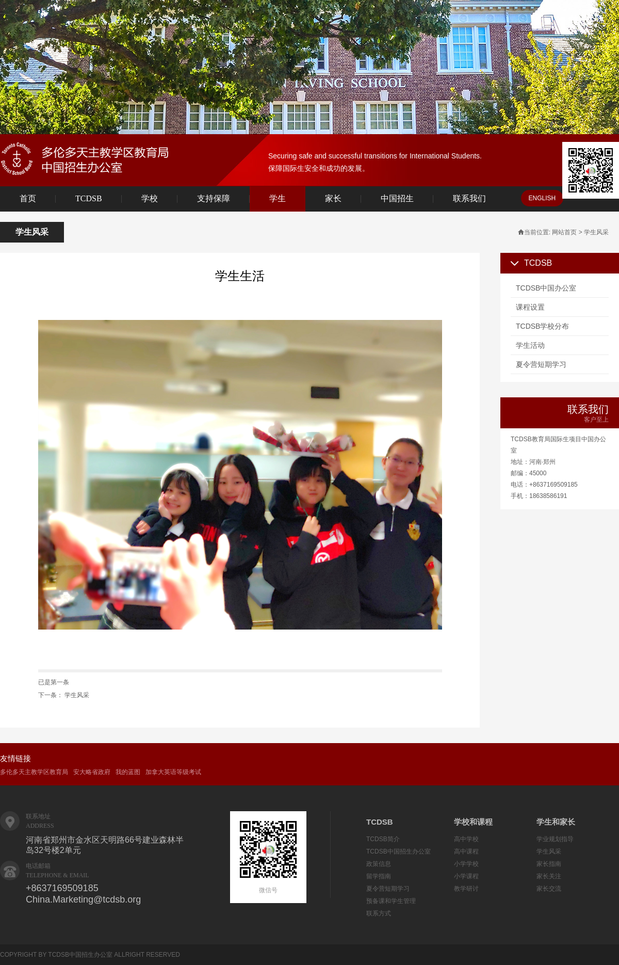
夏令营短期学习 (541, 364)
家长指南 (548, 863)
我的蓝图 (128, 772)
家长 (333, 198)
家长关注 (548, 876)
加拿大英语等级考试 (173, 772)
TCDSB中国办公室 (546, 288)
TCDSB (88, 198)
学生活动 (530, 345)
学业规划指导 (555, 839)
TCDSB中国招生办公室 (398, 851)
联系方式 (378, 913)
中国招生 (397, 198)
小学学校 (466, 863)
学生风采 (76, 695)
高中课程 (466, 851)
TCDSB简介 (383, 839)
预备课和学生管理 (391, 901)
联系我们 (469, 198)
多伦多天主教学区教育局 (34, 772)
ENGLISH (542, 198)
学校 (149, 198)
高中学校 (466, 839)
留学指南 (378, 876)
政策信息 (378, 863)
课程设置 (530, 307)
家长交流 (548, 888)
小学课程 (466, 876)
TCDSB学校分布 (542, 326)
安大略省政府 (91, 772)
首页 (28, 198)
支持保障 (213, 198)
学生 (277, 198)
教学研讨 (466, 888)
